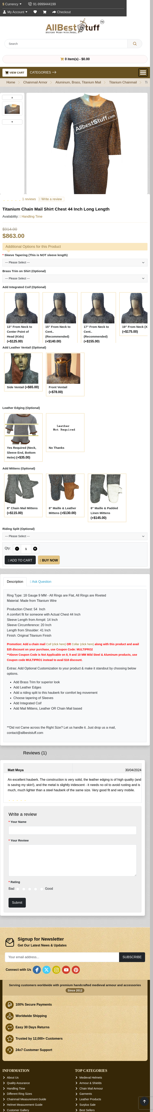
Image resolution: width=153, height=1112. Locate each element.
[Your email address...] (62, 957)
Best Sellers (87, 1110)
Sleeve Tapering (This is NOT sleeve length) (36, 255)
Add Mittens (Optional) (18, 468)
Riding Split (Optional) (18, 528)
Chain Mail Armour (91, 1088)
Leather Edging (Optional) (21, 408)
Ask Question (40, 581)
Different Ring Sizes (19, 1093)
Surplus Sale (87, 1104)
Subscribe (132, 957)
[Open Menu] (143, 72)
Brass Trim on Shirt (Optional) (24, 271)
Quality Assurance (18, 1083)
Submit (17, 902)
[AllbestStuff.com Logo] (75, 26)
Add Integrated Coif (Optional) (24, 287)
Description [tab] (15, 581)
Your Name (18, 821)
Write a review (50, 199)
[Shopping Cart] (45, 12)
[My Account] (15, 12)
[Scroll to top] (144, 1101)
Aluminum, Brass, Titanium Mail (78, 82)
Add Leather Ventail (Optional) (24, 347)
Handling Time (16, 1088)
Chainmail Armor (35, 82)
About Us (13, 1077)
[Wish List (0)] (35, 12)
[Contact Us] (42, 4)
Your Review (20, 840)
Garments (85, 1093)
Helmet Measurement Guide (24, 1104)
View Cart (14, 72)
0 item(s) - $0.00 (75, 59)
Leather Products (90, 1099)
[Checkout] (61, 12)
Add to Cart (20, 560)
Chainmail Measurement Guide (26, 1099)
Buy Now (49, 560)
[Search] (134, 43)
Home (11, 82)
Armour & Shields (90, 1083)
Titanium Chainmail (123, 82)
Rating (15, 882)
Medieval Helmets (90, 1077)
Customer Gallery (18, 1110)
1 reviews (29, 199)
